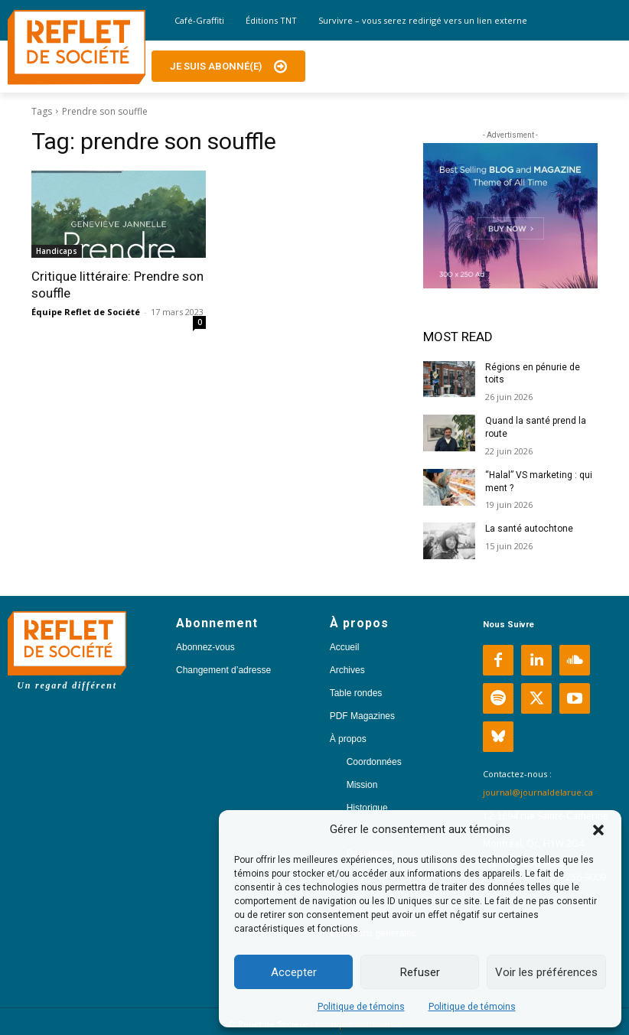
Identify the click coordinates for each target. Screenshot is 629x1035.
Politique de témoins (361, 1006)
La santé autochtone (529, 528)
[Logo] (76, 47)
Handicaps (56, 251)
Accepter (294, 972)
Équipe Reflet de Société (85, 311)
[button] (598, 830)
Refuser (420, 972)
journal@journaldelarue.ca (538, 792)
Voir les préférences (546, 972)
